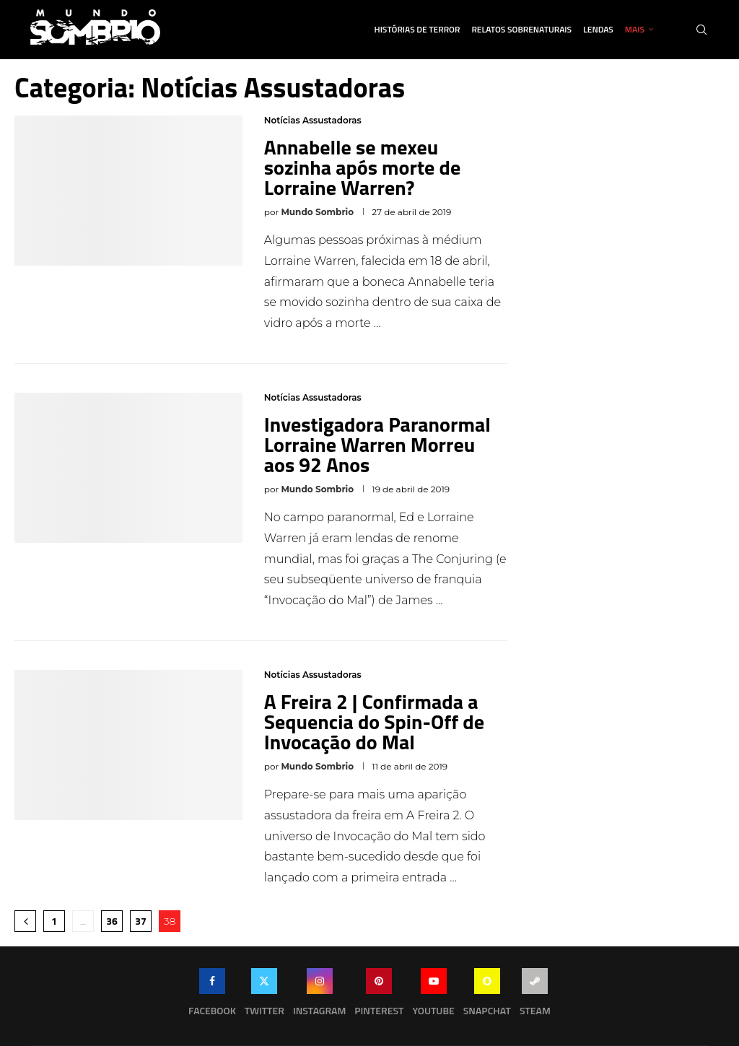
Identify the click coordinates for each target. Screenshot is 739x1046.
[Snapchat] (487, 996)
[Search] (701, 29)
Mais (634, 29)
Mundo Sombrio (317, 211)
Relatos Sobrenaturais (521, 29)
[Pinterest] (378, 996)
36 (112, 920)
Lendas (598, 29)
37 (141, 920)
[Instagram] (319, 996)
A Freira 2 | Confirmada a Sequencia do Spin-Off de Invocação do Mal (374, 721)
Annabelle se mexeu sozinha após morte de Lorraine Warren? (362, 167)
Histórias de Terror (417, 29)
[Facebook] (212, 996)
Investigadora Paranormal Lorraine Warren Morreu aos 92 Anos (377, 444)
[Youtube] (433, 996)
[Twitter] (264, 996)
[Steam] (535, 996)
